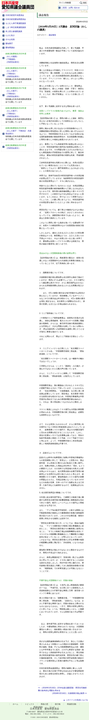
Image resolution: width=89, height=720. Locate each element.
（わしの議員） (11, 56)
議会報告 (52, 35)
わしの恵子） (11, 111)
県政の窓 (44, 704)
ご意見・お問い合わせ (70, 8)
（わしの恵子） (11, 71)
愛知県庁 (9, 43)
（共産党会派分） (12, 76)
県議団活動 (71, 704)
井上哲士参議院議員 (13, 31)
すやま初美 (10, 39)
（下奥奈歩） (11, 74)
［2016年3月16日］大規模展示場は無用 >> (69, 693)
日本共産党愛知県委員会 (15, 19)
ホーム (15, 704)
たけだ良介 (10, 35)
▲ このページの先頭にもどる (75, 700)
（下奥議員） (11, 59)
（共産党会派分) (12, 62)
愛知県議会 (10, 48)
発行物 (57, 704)
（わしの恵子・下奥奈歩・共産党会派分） (18, 132)
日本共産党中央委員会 (14, 15)
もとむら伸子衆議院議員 (15, 23)
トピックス (29, 704)
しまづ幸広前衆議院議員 (15, 27)
